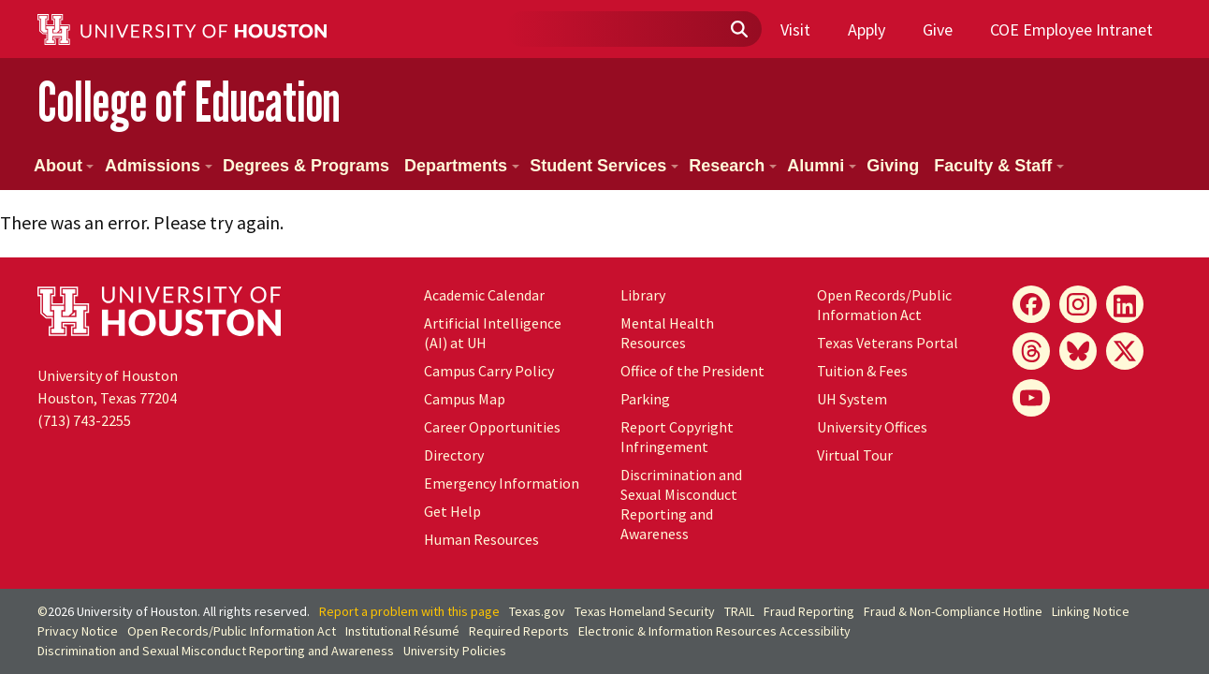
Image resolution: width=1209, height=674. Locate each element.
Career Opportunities (492, 427)
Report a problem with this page (409, 611)
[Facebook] (1031, 304)
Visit (795, 29)
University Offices (872, 427)
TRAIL (739, 611)
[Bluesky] (1078, 351)
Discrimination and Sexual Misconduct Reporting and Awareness (681, 504)
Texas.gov (537, 611)
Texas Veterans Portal (887, 342)
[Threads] (1031, 351)
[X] (1124, 351)
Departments (461, 165)
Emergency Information (501, 483)
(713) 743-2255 (84, 420)
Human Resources (481, 539)
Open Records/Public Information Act (884, 305)
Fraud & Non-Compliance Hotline (953, 611)
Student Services (604, 165)
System (852, 398)
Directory (454, 455)
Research (733, 165)
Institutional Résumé (402, 631)
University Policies (454, 650)
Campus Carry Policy (489, 370)
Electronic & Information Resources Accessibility (714, 631)
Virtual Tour (855, 455)
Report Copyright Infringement (677, 437)
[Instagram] (1078, 304)
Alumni (821, 165)
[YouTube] (1031, 398)
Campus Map (464, 398)
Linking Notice (1090, 611)
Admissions (158, 165)
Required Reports (519, 631)
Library (642, 295)
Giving (893, 165)
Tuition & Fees (862, 370)
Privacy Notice (77, 631)
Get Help (452, 511)
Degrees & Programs (306, 165)
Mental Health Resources (667, 333)
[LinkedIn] (1124, 304)
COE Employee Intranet (1071, 29)
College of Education (189, 101)
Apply (866, 29)
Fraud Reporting (809, 611)
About (64, 165)
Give (938, 29)
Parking (645, 398)
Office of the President (692, 370)
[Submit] (738, 30)
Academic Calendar (484, 295)
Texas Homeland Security (645, 611)
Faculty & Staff (999, 165)
